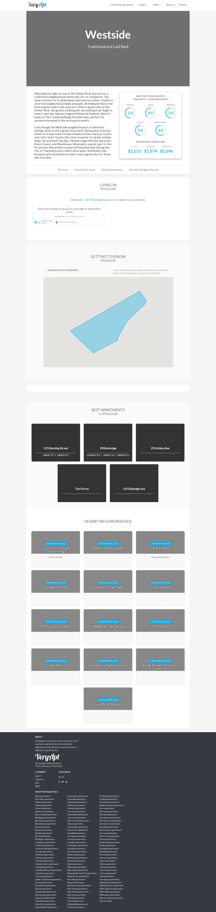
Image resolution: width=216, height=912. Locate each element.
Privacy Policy (56, 766)
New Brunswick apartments (79, 885)
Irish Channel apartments (78, 820)
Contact (39, 779)
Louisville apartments (76, 848)
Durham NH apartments (45, 891)
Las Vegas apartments (76, 836)
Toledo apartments (107, 864)
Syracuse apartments (108, 857)
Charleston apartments (122, 4)
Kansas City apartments (77, 830)
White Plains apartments (110, 891)
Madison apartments (76, 854)
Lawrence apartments (76, 839)
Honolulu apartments (76, 808)
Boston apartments (43, 830)
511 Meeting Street (56, 448)
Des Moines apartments (45, 885)
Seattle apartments (107, 839)
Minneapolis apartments (77, 870)
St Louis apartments (108, 854)
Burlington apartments (45, 839)
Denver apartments (43, 882)
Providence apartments (109, 802)
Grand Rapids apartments (46, 907)
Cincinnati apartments (44, 854)
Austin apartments (43, 808)
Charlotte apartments (44, 845)
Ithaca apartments (75, 823)
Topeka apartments (107, 867)
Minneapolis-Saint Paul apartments (82, 873)
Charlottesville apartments (46, 848)
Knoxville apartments (76, 833)
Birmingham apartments (45, 817)
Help (37, 783)
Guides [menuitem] (143, 4)
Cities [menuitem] (157, 4)
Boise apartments (42, 827)
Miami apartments (75, 864)
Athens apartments (43, 802)
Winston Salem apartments (111, 898)
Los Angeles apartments (77, 845)
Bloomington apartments (46, 823)
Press (37, 786)
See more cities (105, 901)
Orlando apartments (76, 898)
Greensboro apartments (77, 796)
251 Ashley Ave (160, 448)
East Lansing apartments (46, 895)
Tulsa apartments (107, 876)
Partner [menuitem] (183, 4)
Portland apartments (108, 799)
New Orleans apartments (78, 891)
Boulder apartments (43, 833)
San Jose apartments (108, 833)
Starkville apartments (108, 851)
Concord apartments (44, 876)
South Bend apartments (109, 842)
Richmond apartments (108, 811)
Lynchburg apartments (77, 851)
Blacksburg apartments (45, 820)
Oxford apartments (75, 901)
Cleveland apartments (44, 860)
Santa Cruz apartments (109, 836)
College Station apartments (47, 864)
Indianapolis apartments (77, 814)
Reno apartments (106, 808)
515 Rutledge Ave (134, 488)
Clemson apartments (44, 857)
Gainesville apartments (45, 901)
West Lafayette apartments (111, 888)
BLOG (61, 777)
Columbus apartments (44, 873)
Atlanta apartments (43, 805)
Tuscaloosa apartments (109, 879)
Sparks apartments (107, 845)
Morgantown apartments (78, 876)
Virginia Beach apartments (110, 882)
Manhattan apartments (77, 857)
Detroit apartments (43, 888)
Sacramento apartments (109, 817)
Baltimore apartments (44, 811)
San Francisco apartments (110, 830)
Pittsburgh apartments (109, 796)
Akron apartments (43, 796)
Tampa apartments (107, 860)
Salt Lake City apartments (110, 820)
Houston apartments (76, 811)
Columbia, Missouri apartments (48, 870)
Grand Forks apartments (45, 904)
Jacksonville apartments (77, 827)
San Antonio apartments (109, 823)
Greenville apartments (76, 799)
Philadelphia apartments (77, 904)
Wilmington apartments (109, 895)
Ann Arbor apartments (44, 799)
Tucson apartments (107, 873)
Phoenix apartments (76, 907)
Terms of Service (42, 766)
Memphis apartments (76, 860)
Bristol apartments (43, 836)
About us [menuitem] (170, 4)
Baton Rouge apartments (46, 814)
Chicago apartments (44, 851)
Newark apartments (75, 882)
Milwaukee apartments (77, 867)
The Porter (82, 488)
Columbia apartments (44, 867)
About (38, 776)
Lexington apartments (76, 842)
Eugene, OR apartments (45, 898)
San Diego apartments (108, 827)
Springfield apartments (109, 848)
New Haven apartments (77, 888)
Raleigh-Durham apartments (111, 805)
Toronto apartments (108, 870)
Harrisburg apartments (77, 802)
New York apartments (76, 895)
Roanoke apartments (108, 814)
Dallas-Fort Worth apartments (48, 879)
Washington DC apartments (111, 885)
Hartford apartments (76, 805)
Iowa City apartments (76, 817)
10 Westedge (108, 448)
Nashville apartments (76, 879)
